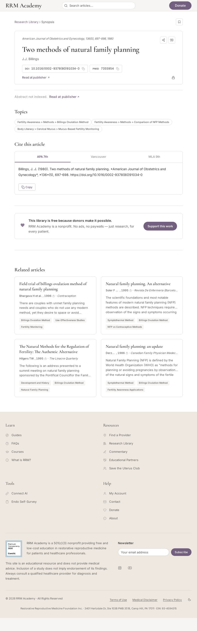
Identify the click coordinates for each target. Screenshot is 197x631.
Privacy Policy (172, 600)
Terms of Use (118, 600)
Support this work (160, 226)
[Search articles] (98, 5)
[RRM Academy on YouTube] (130, 568)
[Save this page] (179, 21)
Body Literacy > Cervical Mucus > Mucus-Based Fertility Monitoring (58, 129)
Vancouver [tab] (98, 156)
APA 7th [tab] (42, 156)
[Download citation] (171, 40)
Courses (15, 451)
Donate (180, 5)
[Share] (163, 40)
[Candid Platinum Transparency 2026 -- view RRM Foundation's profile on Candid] (14, 548)
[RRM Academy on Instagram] (119, 568)
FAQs (12, 443)
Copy (26, 187)
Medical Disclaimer (144, 600)
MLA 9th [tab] (154, 156)
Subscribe (181, 552)
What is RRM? (18, 460)
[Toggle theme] (189, 599)
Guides (14, 435)
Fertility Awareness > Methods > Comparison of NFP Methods (131, 122)
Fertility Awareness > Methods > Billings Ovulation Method (53, 122)
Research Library (26, 22)
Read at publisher (36, 77)
